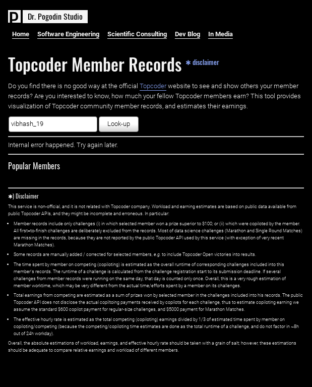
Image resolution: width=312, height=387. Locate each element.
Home (20, 34)
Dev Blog (187, 34)
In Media (220, 34)
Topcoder (153, 86)
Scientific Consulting (137, 34)
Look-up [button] (118, 123)
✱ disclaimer (202, 61)
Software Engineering (68, 34)
